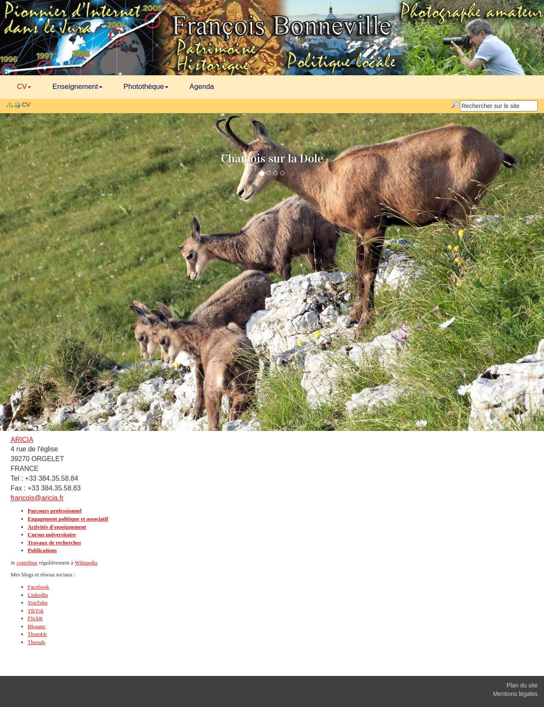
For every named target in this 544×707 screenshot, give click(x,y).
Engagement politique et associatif (68, 519)
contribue (27, 562)
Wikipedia (86, 562)
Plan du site (522, 685)
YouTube (38, 602)
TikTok (36, 610)
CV (24, 87)
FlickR (35, 618)
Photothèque (146, 87)
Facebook (38, 587)
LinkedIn (38, 595)
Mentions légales (515, 693)
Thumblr (37, 634)
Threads (36, 642)
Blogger (36, 626)
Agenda (202, 87)
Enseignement (77, 87)
